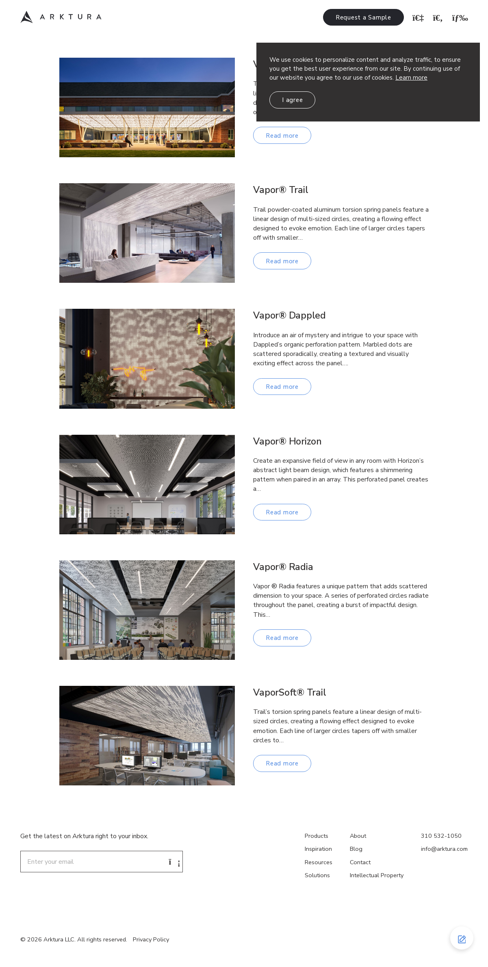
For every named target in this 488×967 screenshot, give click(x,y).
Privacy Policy (151, 939)
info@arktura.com (444, 849)
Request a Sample (363, 17)
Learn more (411, 78)
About (358, 836)
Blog (356, 849)
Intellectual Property (376, 875)
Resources (318, 862)
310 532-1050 (441, 836)
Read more (282, 136)
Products (316, 836)
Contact (360, 862)
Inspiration (318, 849)
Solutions (317, 875)
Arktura (61, 17)
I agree (292, 100)
